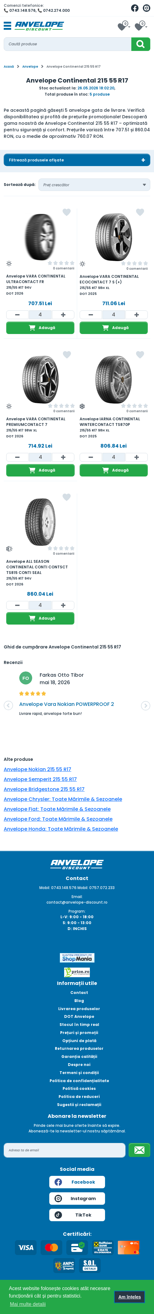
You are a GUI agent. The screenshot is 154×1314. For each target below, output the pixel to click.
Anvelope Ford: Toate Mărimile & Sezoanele (58, 819)
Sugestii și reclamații (79, 1104)
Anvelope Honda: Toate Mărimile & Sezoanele (61, 829)
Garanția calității (79, 1056)
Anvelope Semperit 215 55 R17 (40, 779)
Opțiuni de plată (79, 1040)
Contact (79, 992)
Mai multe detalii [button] (28, 1304)
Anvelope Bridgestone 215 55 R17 (44, 789)
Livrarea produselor (79, 1008)
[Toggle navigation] (7, 26)
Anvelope (30, 66)
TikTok (73, 1215)
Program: (77, 911)
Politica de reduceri (79, 1096)
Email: (77, 896)
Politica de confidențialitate (79, 1080)
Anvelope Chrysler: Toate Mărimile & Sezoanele (63, 799)
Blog (79, 1000)
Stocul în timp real (79, 1024)
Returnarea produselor (79, 1048)
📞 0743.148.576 (20, 10)
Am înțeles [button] (129, 1296)
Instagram (75, 1198)
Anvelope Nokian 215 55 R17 (37, 769)
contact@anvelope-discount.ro (77, 902)
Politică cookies (79, 1088)
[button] (8, 705)
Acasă (9, 66)
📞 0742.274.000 (53, 10)
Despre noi (79, 1064)
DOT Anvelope (79, 1016)
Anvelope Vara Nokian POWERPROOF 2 (66, 704)
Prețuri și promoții (79, 1032)
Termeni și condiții (79, 1072)
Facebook (75, 1182)
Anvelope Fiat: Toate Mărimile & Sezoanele (57, 809)
